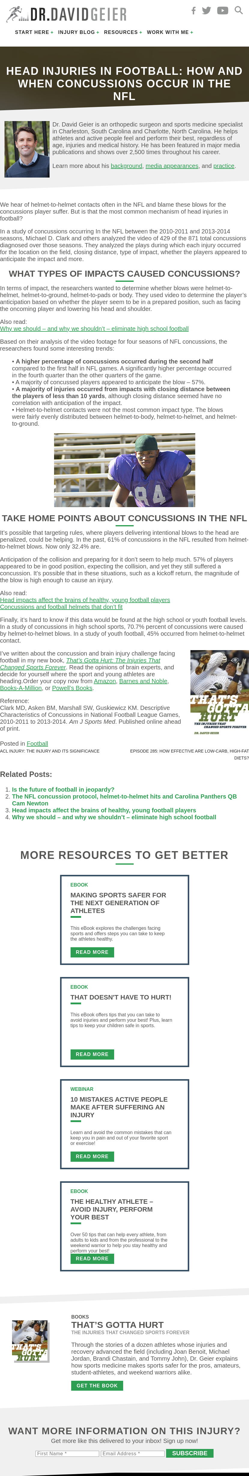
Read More (92, 952)
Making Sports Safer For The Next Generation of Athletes (118, 903)
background (126, 166)
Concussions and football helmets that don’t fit (61, 607)
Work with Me (168, 32)
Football (37, 743)
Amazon (105, 681)
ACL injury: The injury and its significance (49, 751)
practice (223, 166)
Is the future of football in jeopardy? (63, 789)
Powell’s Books (72, 688)
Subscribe (190, 1453)
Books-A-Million (21, 688)
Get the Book (97, 1385)
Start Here (32, 32)
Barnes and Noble (143, 681)
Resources (121, 32)
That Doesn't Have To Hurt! (121, 997)
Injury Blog (76, 32)
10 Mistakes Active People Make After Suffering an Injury (119, 1107)
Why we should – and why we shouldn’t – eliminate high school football (94, 328)
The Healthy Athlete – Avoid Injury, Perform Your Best (112, 1209)
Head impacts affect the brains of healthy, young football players (85, 600)
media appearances (172, 166)
